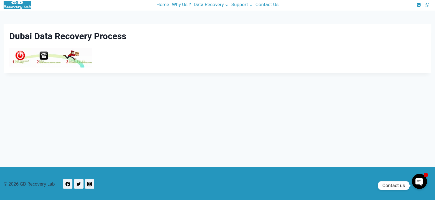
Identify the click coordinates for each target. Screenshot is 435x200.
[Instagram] (89, 184)
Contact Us (267, 4)
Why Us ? (181, 4)
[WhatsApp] (427, 5)
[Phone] (419, 5)
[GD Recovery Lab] (17, 5)
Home (162, 4)
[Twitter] (79, 184)
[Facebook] (67, 184)
